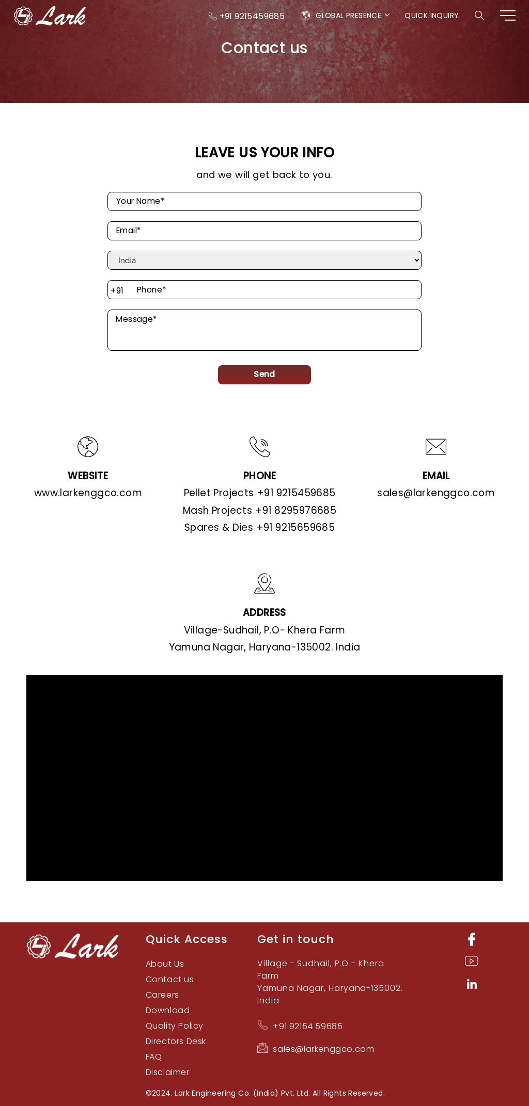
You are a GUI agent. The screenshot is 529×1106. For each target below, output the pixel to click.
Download (168, 1010)
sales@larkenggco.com (436, 493)
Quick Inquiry (431, 15)
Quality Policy (175, 1026)
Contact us (170, 979)
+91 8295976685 (259, 510)
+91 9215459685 (252, 16)
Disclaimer (168, 1072)
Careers (162, 995)
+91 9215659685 (259, 527)
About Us (165, 964)
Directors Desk (176, 1041)
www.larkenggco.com (88, 493)
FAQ (154, 1057)
